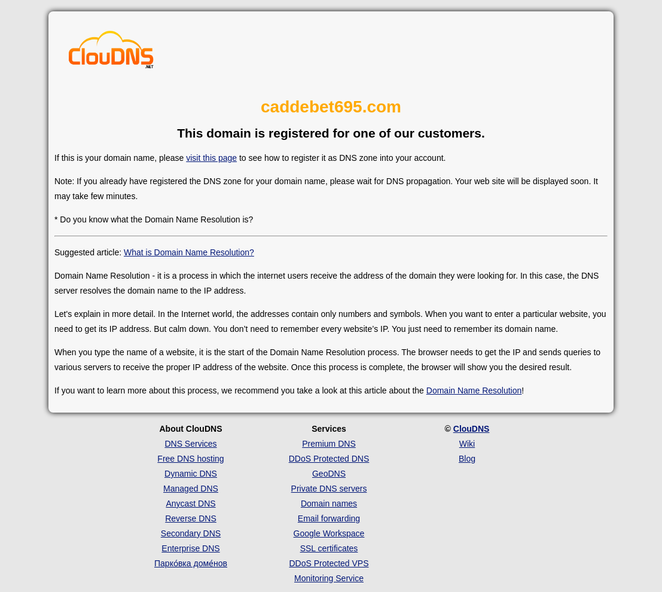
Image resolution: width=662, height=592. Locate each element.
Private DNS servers (329, 488)
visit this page (211, 158)
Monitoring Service (329, 578)
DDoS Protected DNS (329, 458)
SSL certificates (329, 548)
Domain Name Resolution (474, 390)
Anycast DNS (190, 503)
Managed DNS (190, 488)
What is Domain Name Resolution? (189, 252)
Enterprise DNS (190, 548)
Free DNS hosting (190, 458)
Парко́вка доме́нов (190, 563)
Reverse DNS (190, 518)
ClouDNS (471, 429)
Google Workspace (329, 533)
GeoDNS (329, 473)
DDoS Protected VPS (328, 563)
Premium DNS (328, 443)
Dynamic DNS (190, 473)
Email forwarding (329, 518)
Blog (467, 458)
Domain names (329, 503)
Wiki (467, 443)
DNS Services (190, 443)
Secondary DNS (191, 533)
